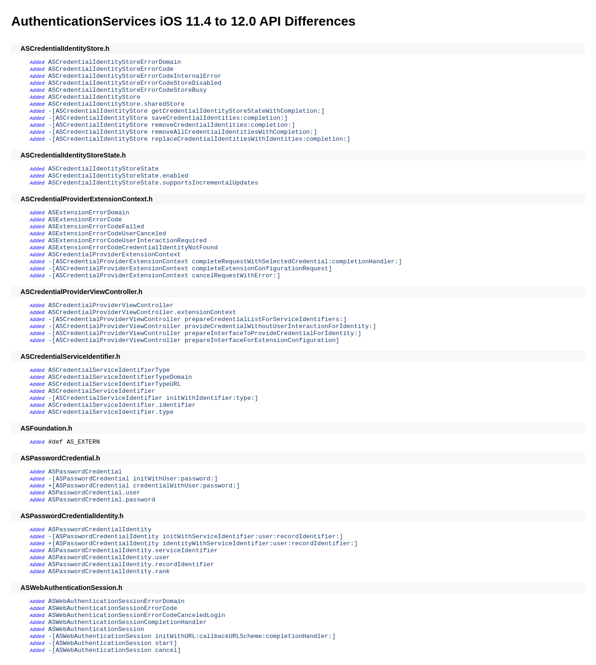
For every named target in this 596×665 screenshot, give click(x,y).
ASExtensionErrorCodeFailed (96, 226)
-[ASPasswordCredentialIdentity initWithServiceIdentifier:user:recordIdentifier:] (195, 536)
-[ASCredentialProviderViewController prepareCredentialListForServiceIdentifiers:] (197, 319)
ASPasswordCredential (85, 471)
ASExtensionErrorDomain (88, 212)
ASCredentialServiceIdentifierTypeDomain (120, 377)
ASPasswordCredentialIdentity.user (109, 557)
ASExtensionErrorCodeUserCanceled (107, 233)
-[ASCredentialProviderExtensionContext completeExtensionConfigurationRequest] (190, 268)
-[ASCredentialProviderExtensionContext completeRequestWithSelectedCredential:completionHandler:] (225, 261)
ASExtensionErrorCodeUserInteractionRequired (127, 240)
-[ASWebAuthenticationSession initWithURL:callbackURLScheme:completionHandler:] (192, 636)
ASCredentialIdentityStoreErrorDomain (114, 62)
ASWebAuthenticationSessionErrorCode (112, 608)
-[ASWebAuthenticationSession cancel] (114, 650)
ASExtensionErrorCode (85, 219)
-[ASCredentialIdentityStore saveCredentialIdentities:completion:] (168, 118)
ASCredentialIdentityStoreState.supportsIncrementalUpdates (153, 182)
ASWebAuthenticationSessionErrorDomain (116, 601)
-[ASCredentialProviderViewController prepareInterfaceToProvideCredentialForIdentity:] (205, 333)
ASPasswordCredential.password (102, 499)
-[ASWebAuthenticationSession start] (112, 643)
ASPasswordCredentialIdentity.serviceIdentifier (133, 550)
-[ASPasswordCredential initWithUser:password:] (133, 478)
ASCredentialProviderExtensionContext (114, 254)
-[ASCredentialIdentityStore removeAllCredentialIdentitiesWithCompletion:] (183, 132)
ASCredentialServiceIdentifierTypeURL (114, 384)
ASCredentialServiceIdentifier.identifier (122, 405)
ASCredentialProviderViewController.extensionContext (142, 312)
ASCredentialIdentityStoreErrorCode (111, 69)
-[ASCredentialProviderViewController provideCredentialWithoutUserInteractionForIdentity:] (212, 326)
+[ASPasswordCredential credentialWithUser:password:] (144, 485)
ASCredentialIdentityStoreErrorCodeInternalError (135, 76)
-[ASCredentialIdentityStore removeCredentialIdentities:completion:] (171, 125)
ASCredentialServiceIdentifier (102, 391)
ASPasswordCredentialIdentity (100, 529)
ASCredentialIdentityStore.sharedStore (116, 104)
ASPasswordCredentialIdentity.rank (109, 571)
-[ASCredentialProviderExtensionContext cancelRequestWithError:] (164, 275)
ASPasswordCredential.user (94, 492)
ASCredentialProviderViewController (111, 305)
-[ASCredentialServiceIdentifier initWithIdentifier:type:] (153, 398)
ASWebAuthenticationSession (96, 629)
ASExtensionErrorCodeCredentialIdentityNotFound (133, 247)
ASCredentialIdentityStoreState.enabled (118, 175)
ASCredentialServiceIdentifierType (109, 370)
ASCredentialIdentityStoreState (103, 168)
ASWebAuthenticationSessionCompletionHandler (127, 622)
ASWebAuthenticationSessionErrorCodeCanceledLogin (136, 615)
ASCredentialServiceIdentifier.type (111, 412)
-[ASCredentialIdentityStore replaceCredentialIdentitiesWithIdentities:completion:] (199, 139)
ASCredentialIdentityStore (94, 97)
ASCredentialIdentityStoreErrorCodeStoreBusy (127, 90)
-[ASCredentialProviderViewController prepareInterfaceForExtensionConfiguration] (193, 340)
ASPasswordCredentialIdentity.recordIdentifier (131, 564)
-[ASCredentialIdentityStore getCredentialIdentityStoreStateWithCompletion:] (186, 111)
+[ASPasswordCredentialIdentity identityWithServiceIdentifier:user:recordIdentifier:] (203, 543)
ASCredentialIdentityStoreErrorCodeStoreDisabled (135, 83)
